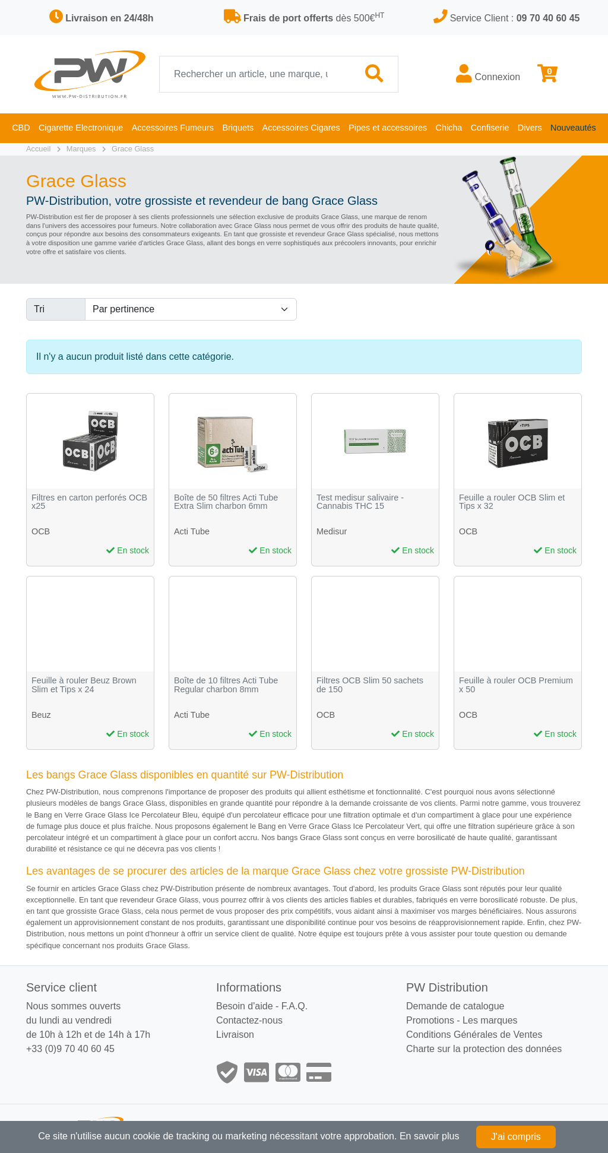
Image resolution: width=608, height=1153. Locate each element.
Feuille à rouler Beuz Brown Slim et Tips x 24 (84, 684)
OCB (40, 531)
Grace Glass (133, 148)
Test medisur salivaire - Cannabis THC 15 (360, 502)
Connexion (488, 74)
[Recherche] (255, 74)
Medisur (331, 531)
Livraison (235, 1035)
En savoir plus (430, 1136)
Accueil (38, 148)
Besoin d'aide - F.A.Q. (262, 1006)
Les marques (490, 1020)
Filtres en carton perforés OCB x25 (89, 502)
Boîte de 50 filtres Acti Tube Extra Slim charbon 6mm (226, 502)
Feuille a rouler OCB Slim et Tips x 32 (512, 502)
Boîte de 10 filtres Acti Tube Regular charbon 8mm (226, 684)
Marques (81, 148)
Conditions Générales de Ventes (474, 1035)
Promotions (430, 1020)
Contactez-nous (249, 1020)
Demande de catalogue (455, 1006)
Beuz (41, 715)
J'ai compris (516, 1137)
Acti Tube (192, 531)
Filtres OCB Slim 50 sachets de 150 (369, 684)
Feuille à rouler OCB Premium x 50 (516, 684)
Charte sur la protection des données (484, 1049)
